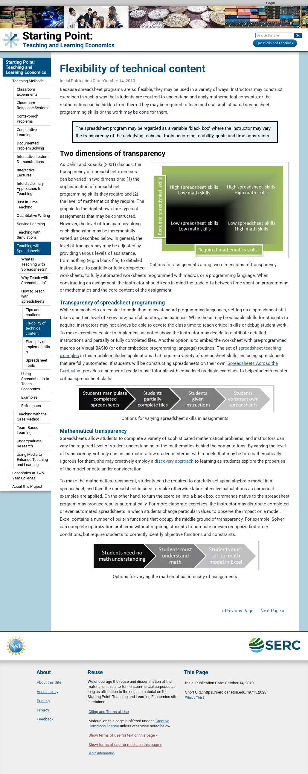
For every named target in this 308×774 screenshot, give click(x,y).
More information (102, 753)
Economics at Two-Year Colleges (28, 475)
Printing (43, 701)
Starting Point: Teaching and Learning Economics (26, 67)
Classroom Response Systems (33, 105)
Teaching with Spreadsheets (28, 248)
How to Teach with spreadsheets (33, 296)
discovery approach (174, 461)
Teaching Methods (28, 81)
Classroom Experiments (27, 92)
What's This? (194, 698)
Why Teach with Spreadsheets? (34, 280)
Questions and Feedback (275, 43)
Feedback (45, 719)
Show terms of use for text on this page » (123, 735)
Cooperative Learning (27, 132)
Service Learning (31, 224)
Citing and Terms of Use (109, 711)
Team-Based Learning (27, 430)
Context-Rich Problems (27, 119)
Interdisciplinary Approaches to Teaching (30, 188)
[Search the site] (274, 35)
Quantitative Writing (33, 215)
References (31, 405)
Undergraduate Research (29, 443)
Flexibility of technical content (36, 328)
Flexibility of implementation (38, 346)
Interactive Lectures (26, 172)
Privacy (43, 710)
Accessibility (47, 691)
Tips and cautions (33, 312)
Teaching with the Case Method (32, 416)
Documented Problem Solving (30, 145)
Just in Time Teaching (27, 204)
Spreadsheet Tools (36, 363)
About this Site (49, 682)
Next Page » (271, 610)
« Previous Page (237, 610)
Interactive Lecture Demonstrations (32, 159)
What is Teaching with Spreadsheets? (34, 264)
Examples (29, 397)
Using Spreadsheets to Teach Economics (35, 381)
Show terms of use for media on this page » (125, 744)
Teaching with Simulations (28, 235)
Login (270, 3)
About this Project (27, 486)
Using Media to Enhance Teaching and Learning (32, 459)
